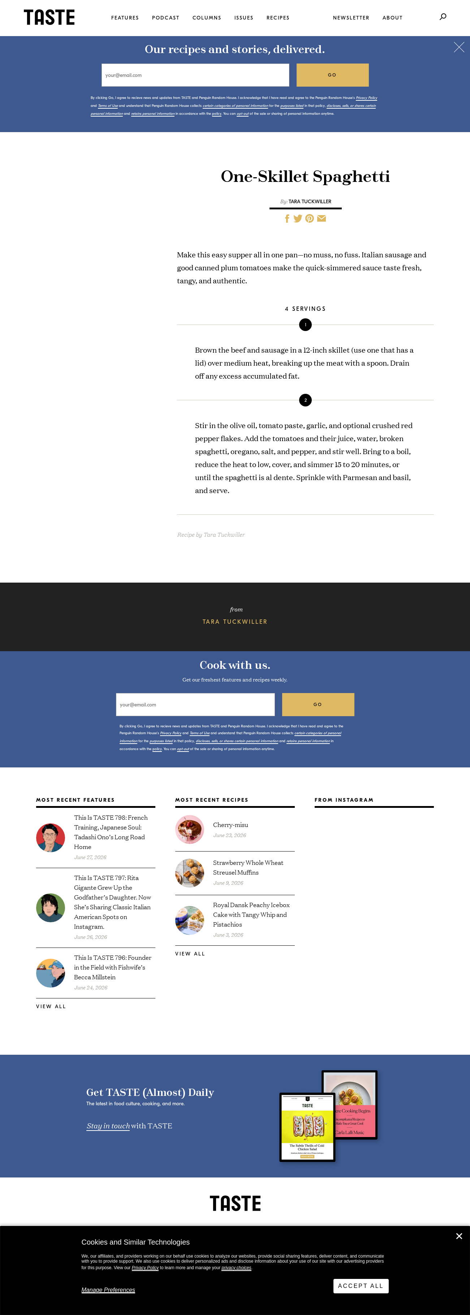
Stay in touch (108, 1125)
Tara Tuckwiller (310, 202)
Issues (244, 18)
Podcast (166, 18)
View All (51, 1006)
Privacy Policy (145, 1267)
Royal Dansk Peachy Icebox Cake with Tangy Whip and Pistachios (251, 914)
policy (216, 114)
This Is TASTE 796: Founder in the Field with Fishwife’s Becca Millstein (112, 967)
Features (125, 18)
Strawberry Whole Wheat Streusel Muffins (248, 867)
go (332, 75)
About (393, 18)
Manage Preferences (108, 1290)
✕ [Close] (459, 1236)
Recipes (278, 18)
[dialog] (235, 1270)
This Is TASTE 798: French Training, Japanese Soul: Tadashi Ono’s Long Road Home (111, 832)
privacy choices (236, 1267)
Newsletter (351, 18)
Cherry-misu (230, 824)
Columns (207, 18)
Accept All (361, 1286)
